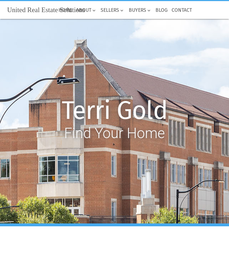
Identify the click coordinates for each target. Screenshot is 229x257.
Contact (181, 10)
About (86, 10)
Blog (161, 10)
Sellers (113, 10)
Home (65, 10)
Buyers (140, 10)
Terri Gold (115, 111)
